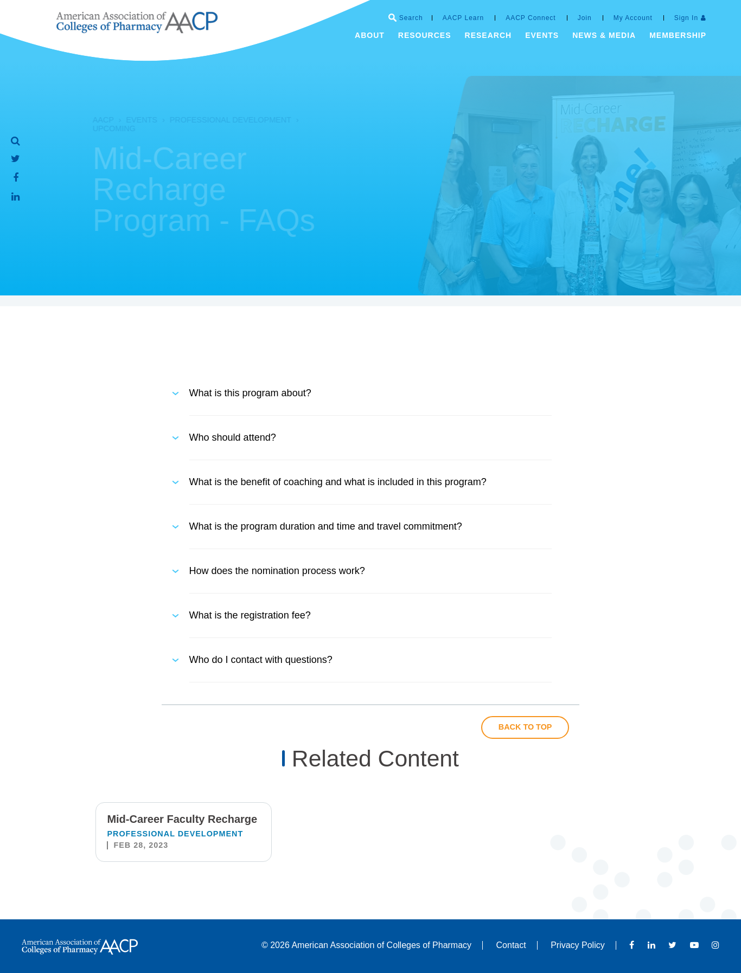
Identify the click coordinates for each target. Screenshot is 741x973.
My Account (633, 18)
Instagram (715, 944)
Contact (511, 945)
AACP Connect (531, 18)
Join (585, 18)
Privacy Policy (578, 945)
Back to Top (525, 727)
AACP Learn (463, 18)
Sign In (686, 18)
